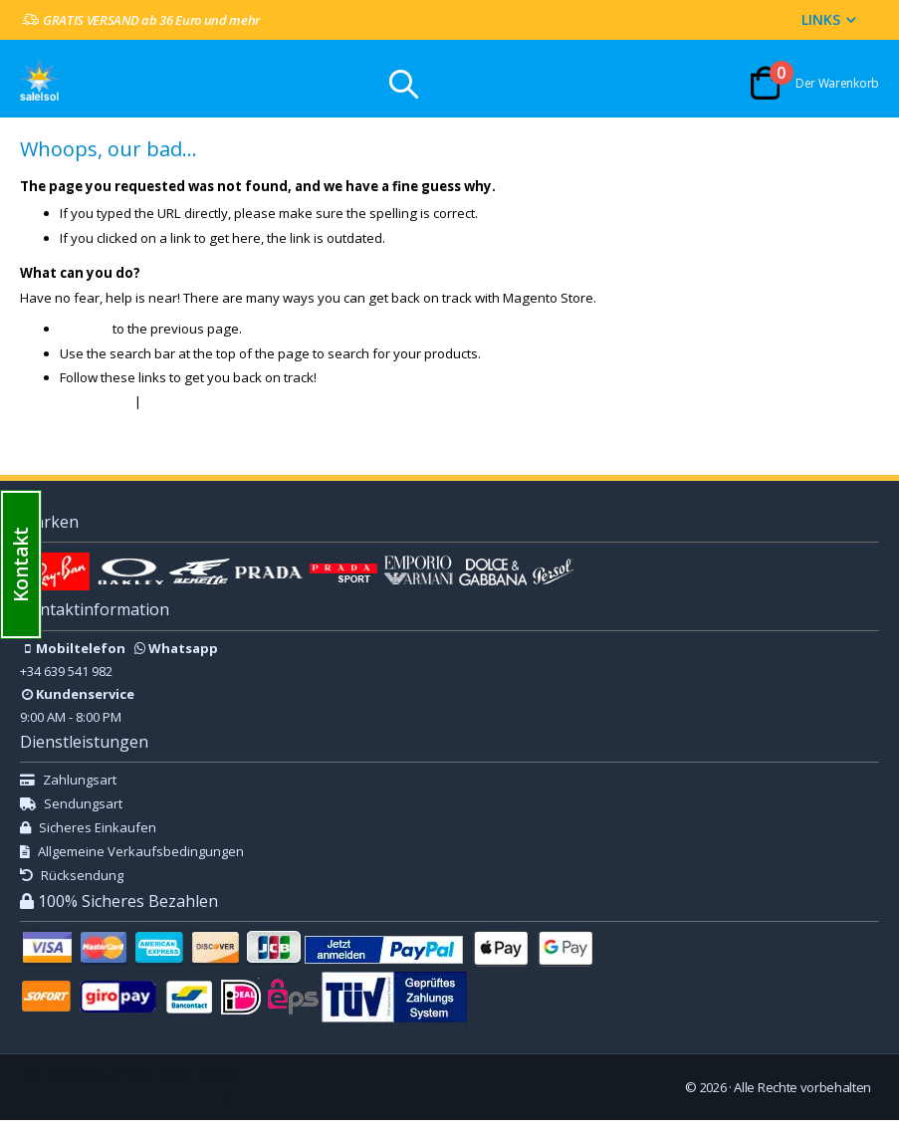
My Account (192, 408)
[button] (21, 564)
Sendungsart (71, 812)
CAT (228, 1095)
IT (118, 1083)
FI (162, 1083)
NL (97, 1083)
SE (206, 1083)
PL (184, 1083)
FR (53, 1083)
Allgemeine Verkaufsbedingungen (132, 860)
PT (140, 1083)
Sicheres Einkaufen (88, 836)
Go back (86, 336)
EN (75, 1083)
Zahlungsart (68, 788)
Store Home (99, 408)
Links (820, 19)
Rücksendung (71, 884)
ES (31, 1083)
